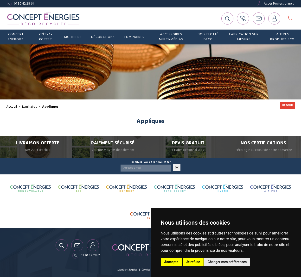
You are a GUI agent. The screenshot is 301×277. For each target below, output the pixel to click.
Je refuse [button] (193, 262)
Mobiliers (73, 37)
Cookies (146, 269)
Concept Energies (16, 37)
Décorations (103, 37)
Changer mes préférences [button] (227, 262)
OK (177, 167)
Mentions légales (127, 269)
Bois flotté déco (208, 37)
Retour (287, 105)
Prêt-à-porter (45, 37)
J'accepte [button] (171, 262)
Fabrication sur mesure (244, 37)
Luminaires (134, 37)
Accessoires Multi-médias (171, 37)
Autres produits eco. (282, 37)
